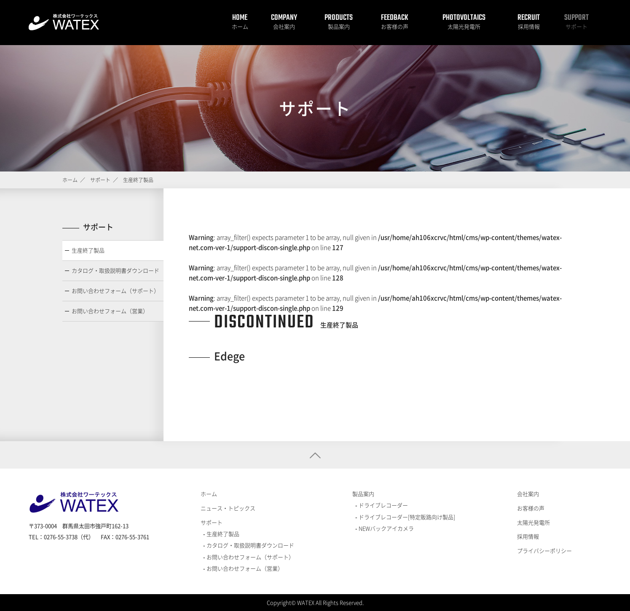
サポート (576, 26)
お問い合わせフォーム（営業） (110, 311)
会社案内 (284, 26)
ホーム (240, 26)
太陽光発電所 (464, 26)
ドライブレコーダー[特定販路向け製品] (406, 517)
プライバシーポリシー (544, 551)
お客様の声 (394, 26)
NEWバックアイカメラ (385, 528)
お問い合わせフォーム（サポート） (115, 291)
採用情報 (529, 26)
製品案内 (339, 26)
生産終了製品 (88, 250)
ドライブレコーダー (382, 505)
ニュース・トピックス (228, 508)
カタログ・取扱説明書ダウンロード (115, 270)
